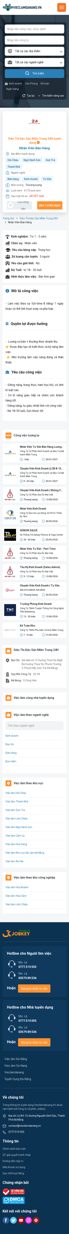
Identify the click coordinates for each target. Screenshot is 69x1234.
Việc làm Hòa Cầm (16, 895)
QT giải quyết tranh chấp (17, 1154)
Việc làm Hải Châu (16, 792)
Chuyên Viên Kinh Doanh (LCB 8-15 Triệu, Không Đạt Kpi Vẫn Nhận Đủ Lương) (40, 469)
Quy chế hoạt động (13, 1173)
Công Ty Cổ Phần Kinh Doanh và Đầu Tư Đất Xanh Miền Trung (42, 453)
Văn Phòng (31, 83)
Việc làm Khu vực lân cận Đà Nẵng (25, 852)
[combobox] (34, 51)
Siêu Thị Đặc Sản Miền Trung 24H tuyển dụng (34, 140)
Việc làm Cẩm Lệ (15, 835)
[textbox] (34, 51)
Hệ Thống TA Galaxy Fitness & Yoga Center (41, 535)
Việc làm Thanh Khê (17, 801)
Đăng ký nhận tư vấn (34, 988)
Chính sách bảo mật (14, 1148)
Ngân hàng (12, 88)
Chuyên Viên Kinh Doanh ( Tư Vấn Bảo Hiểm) (39, 586)
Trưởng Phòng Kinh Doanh (36, 603)
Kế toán (45, 83)
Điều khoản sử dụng (14, 1167)
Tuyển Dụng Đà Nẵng (17, 1079)
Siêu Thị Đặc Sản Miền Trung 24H (39, 218)
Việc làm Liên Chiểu (17, 818)
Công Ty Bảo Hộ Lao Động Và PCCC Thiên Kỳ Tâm (41, 515)
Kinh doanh (13, 83)
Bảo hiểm (11, 761)
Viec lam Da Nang (15, 1065)
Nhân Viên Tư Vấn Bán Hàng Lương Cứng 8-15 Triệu (41, 447)
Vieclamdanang (14, 1072)
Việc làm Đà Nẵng (15, 1059)
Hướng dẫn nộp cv (13, 1161)
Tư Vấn (47, 179)
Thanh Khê (14, 166)
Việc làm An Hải (14, 861)
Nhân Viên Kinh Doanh (33, 508)
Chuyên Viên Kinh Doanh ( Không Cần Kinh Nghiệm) (42, 490)
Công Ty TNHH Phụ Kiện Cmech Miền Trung (41, 630)
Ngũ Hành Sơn (32, 160)
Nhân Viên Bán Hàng (34, 148)
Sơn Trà (50, 160)
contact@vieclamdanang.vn (24, 1125)
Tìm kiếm (34, 73)
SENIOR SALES (29, 530)
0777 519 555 (16, 1131)
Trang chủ (8, 218)
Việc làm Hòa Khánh (17, 887)
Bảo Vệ (10, 744)
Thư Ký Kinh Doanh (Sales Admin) (40, 567)
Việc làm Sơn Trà (15, 810)
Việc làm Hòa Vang (16, 844)
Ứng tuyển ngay (50, 205)
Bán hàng (13, 179)
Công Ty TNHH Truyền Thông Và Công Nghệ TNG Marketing (42, 610)
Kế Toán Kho (27, 625)
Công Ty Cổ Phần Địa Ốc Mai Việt (36, 494)
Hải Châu (13, 160)
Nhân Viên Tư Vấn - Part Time (38, 548)
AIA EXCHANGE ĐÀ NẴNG (32, 590)
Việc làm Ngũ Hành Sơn (19, 827)
